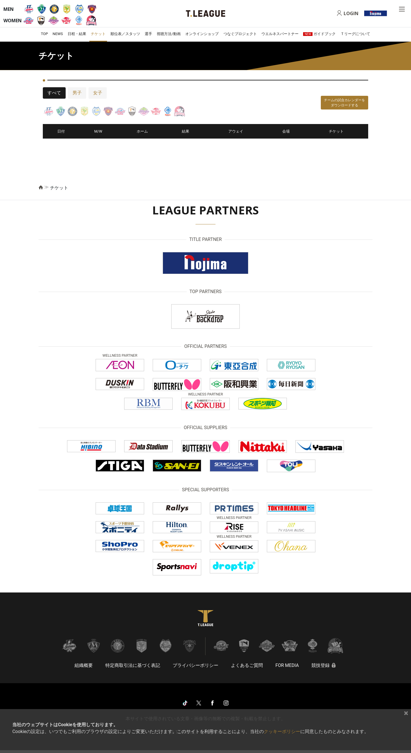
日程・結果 (77, 34)
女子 (97, 93)
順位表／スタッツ (125, 34)
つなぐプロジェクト (240, 34)
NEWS (58, 34)
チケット (98, 34)
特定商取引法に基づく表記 (132, 665)
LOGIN (351, 13)
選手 (148, 34)
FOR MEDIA (287, 665)
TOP (44, 34)
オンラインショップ (202, 34)
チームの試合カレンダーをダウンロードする (344, 102)
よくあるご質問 (247, 665)
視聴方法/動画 (168, 34)
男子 (77, 93)
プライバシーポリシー (195, 665)
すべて (54, 93)
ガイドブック (319, 34)
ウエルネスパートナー (280, 34)
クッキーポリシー (282, 731)
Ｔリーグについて (355, 34)
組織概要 (83, 665)
